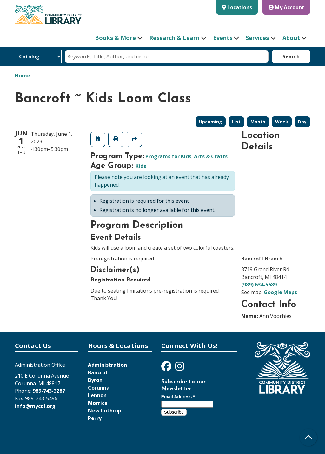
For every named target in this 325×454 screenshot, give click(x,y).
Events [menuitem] (222, 38)
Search (291, 56)
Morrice (98, 402)
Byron (95, 380)
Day (302, 122)
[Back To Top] (308, 437)
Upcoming (210, 122)
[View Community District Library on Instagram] (179, 368)
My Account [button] (286, 7)
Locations (239, 7)
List (236, 122)
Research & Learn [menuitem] (174, 38)
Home (22, 75)
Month (257, 122)
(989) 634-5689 (259, 284)
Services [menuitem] (257, 38)
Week (281, 122)
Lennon (97, 395)
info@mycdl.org (35, 406)
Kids (141, 165)
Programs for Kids (168, 156)
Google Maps (280, 292)
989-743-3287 (49, 390)
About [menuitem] (291, 38)
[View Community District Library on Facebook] (167, 368)
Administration (107, 364)
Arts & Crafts (211, 156)
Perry (95, 418)
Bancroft (99, 372)
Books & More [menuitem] (115, 38)
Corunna (98, 387)
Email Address (178, 396)
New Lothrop (104, 410)
